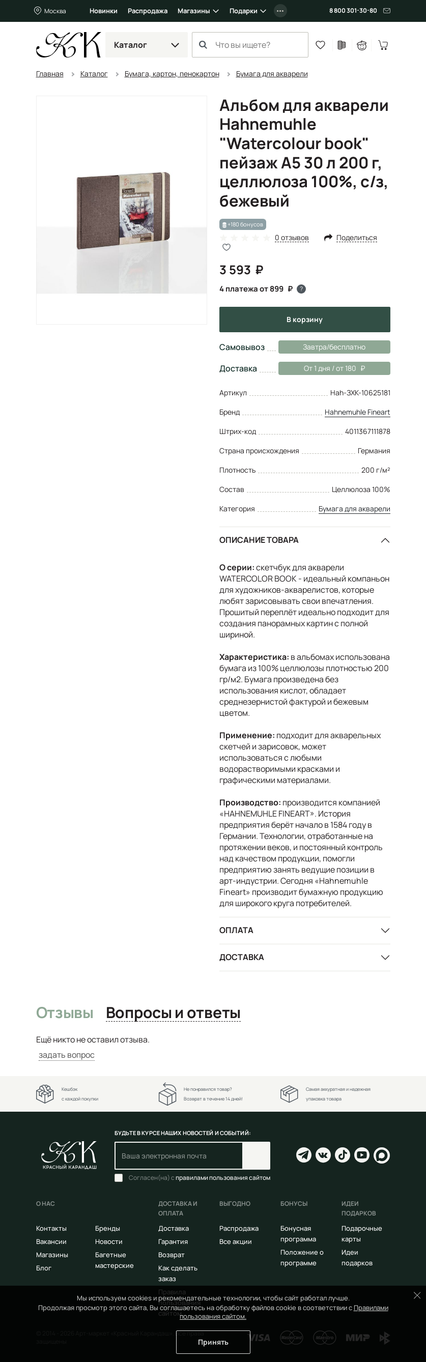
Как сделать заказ (177, 1273)
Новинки (104, 10)
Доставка (241, 957)
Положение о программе (302, 1257)
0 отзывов (292, 238)
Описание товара (259, 539)
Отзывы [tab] (65, 1013)
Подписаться (256, 1156)
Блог (43, 1267)
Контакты (51, 1228)
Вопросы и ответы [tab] (173, 1013)
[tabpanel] (213, 1047)
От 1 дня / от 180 (321, 368)
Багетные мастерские (114, 1260)
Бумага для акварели (354, 508)
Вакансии (51, 1241)
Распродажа (147, 10)
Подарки (244, 10)
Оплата (236, 930)
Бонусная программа (298, 1233)
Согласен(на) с (199, 1178)
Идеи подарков (357, 1257)
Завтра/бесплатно (334, 347)
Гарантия (173, 1241)
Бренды (107, 1228)
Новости (109, 1241)
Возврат (171, 1254)
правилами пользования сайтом (223, 1177)
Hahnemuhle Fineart (357, 412)
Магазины (194, 10)
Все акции (235, 1241)
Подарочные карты (362, 1233)
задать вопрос (67, 1054)
